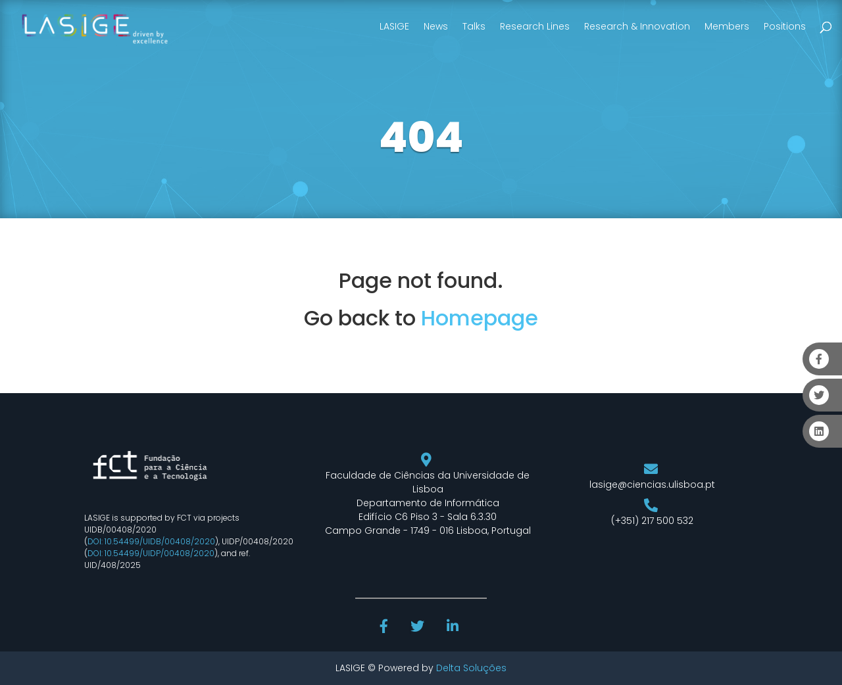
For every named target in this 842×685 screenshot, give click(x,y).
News (436, 26)
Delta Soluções (471, 667)
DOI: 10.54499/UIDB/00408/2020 (151, 541)
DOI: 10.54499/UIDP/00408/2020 (150, 553)
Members (727, 26)
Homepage (479, 318)
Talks (473, 26)
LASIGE (394, 26)
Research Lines (535, 26)
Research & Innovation (637, 26)
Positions (785, 26)
